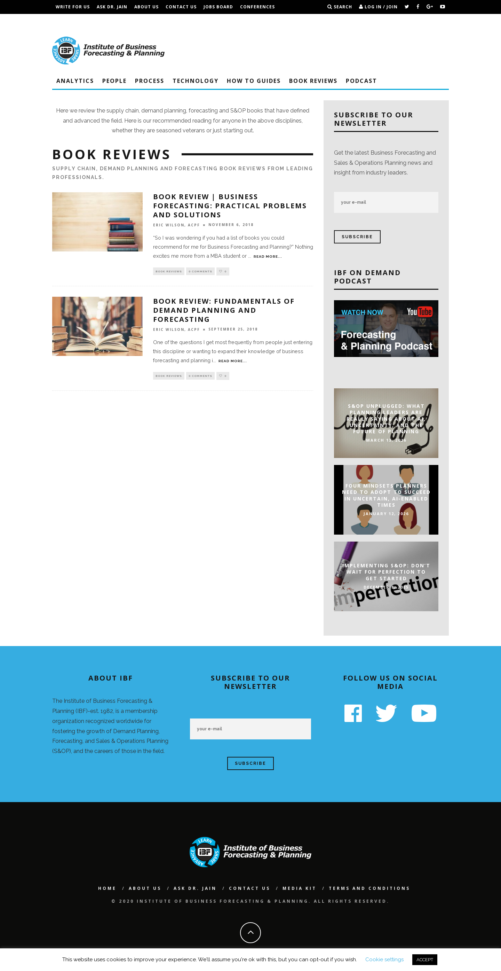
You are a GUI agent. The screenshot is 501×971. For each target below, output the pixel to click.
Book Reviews (313, 81)
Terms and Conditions (124, 21)
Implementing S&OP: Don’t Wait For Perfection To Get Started (386, 571)
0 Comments (200, 271)
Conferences (257, 7)
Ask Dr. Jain (112, 7)
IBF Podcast (71, 21)
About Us (146, 7)
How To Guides (254, 81)
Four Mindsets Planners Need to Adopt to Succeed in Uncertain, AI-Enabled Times (386, 495)
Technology (195, 81)
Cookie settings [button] (384, 959)
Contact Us (181, 7)
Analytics (75, 81)
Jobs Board (218, 7)
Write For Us (73, 7)
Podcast (361, 81)
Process (149, 81)
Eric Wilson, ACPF (176, 225)
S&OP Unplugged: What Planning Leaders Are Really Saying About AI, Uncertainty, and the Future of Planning (386, 419)
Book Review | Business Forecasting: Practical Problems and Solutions (230, 205)
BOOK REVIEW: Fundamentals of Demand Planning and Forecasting (224, 311)
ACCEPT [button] (424, 959)
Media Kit (300, 888)
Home (107, 888)
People (114, 81)
